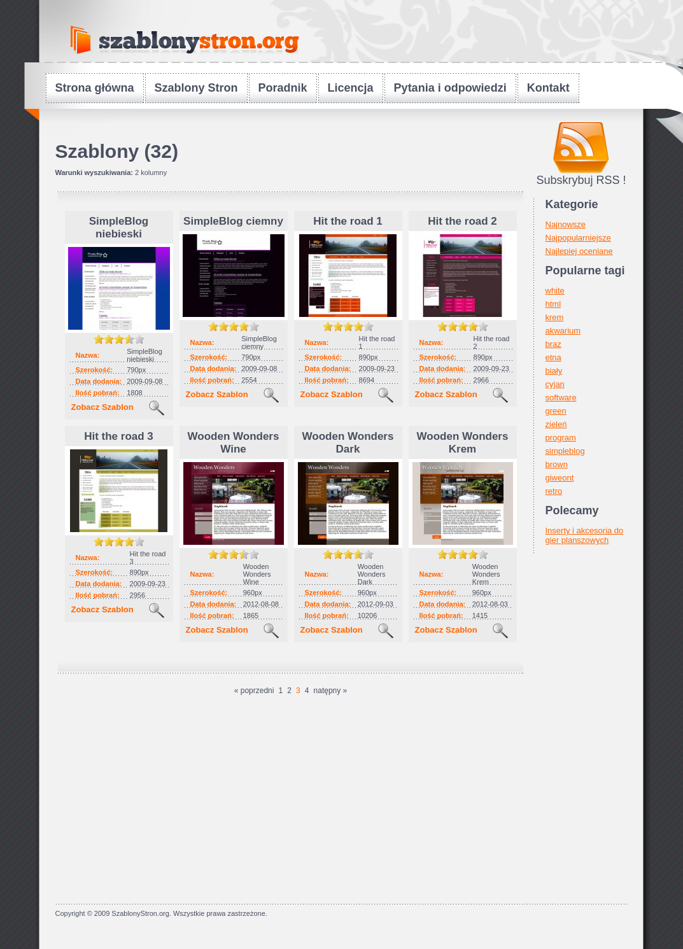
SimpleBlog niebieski (119, 227)
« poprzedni (254, 690)
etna (553, 357)
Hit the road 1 (348, 221)
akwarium (563, 330)
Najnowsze (566, 224)
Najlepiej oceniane (579, 251)
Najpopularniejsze (578, 238)
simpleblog (565, 451)
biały (554, 371)
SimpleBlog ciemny (233, 221)
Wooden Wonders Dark (348, 442)
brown (557, 464)
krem (555, 317)
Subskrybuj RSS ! (581, 180)
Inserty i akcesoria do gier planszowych (585, 535)
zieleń (556, 424)
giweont (560, 477)
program (561, 437)
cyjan (555, 384)
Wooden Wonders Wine (233, 442)
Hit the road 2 (462, 221)
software (561, 397)
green (556, 411)
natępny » (331, 690)
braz (553, 344)
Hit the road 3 (118, 436)
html (553, 304)
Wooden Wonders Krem (463, 442)
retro (554, 491)
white (555, 290)
